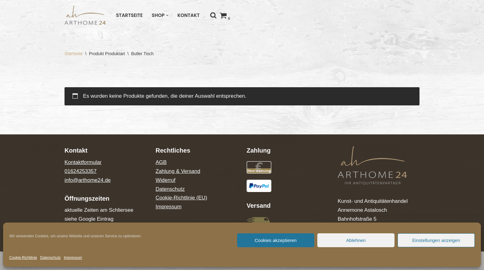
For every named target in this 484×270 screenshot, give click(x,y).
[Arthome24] (85, 15)
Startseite (129, 15)
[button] (167, 15)
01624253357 (81, 171)
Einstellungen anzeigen (436, 240)
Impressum (73, 258)
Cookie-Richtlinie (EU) (181, 198)
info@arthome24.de (88, 180)
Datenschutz (50, 258)
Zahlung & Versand (178, 171)
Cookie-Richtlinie (23, 258)
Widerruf (165, 180)
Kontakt (188, 15)
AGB (161, 162)
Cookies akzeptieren (276, 240)
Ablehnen (355, 240)
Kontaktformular (83, 162)
